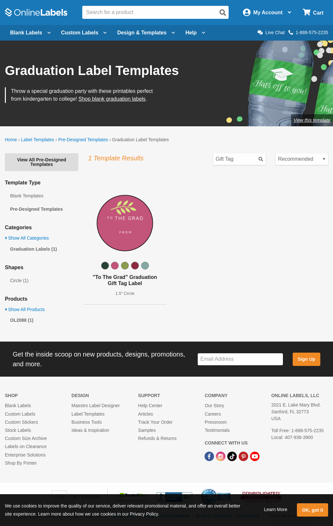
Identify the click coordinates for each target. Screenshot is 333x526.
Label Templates (37, 139)
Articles (145, 414)
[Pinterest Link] (244, 455)
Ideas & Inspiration (90, 430)
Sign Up (306, 359)
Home (11, 139)
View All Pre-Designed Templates (41, 162)
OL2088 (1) (21, 320)
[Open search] (223, 13)
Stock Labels (18, 430)
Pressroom (216, 422)
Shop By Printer (21, 463)
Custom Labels (20, 414)
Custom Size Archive (26, 438)
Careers (213, 414)
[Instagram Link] (221, 455)
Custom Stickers (21, 422)
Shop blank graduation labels (111, 99)
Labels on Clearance (26, 446)
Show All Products (25, 309)
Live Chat (271, 32)
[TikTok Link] (232, 455)
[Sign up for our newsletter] (240, 359)
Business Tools (87, 422)
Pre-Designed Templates (83, 139)
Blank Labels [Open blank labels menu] (30, 32)
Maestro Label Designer (96, 405)
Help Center (150, 405)
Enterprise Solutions (25, 454)
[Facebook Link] (210, 455)
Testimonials (217, 430)
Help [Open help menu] (195, 32)
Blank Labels (18, 405)
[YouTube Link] (255, 455)
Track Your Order (155, 422)
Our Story (214, 405)
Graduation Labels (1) (33, 249)
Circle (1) (19, 280)
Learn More (275, 509)
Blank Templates (26, 195)
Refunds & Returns (157, 438)
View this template (312, 120)
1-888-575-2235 (308, 32)
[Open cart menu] (313, 12)
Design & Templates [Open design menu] (146, 32)
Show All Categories (27, 238)
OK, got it (312, 510)
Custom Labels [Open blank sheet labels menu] (84, 32)
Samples (147, 430)
